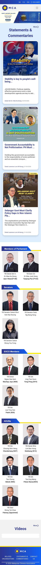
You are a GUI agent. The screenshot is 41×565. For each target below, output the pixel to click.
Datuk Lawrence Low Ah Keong (14, 166)
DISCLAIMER (36, 2)
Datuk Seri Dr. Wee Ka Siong (13, 101)
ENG (28, 2)
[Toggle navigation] (37, 8)
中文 (23, 2)
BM (20, 2)
